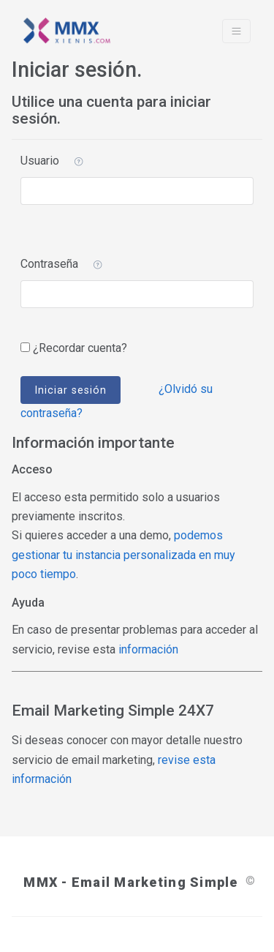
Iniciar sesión (70, 390)
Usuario (39, 161)
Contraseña (49, 264)
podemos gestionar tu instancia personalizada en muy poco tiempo (123, 554)
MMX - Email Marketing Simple (130, 882)
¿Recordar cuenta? (80, 348)
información (148, 649)
